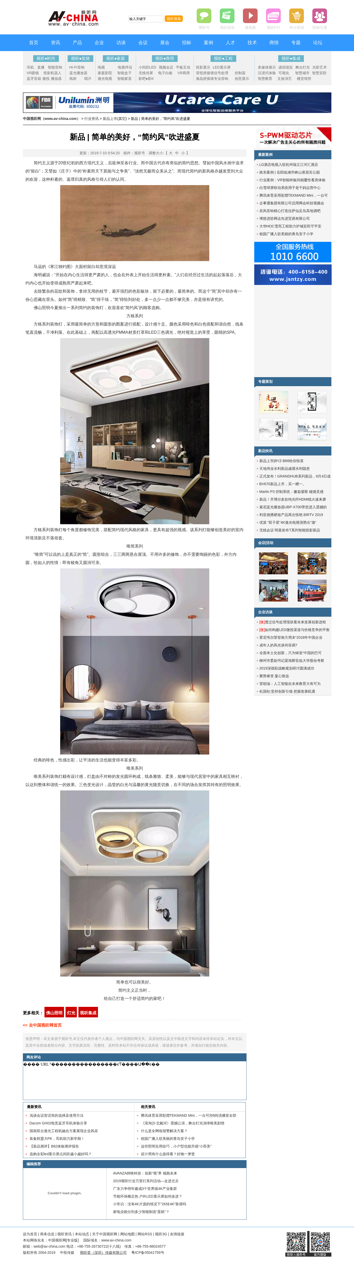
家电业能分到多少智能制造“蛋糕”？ (141, 1212)
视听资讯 (64, 1234)
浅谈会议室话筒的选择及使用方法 (57, 1115)
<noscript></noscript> (133, 1080)
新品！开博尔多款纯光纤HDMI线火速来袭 (292, 499)
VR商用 (184, 73)
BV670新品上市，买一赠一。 (282, 484)
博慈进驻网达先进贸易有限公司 (284, 218)
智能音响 (55, 67)
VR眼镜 (33, 73)
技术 (252, 42)
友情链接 (177, 1234)
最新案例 (265, 154)
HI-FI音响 (77, 67)
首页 (33, 42)
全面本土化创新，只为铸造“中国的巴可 (290, 653)
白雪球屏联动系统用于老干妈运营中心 (290, 188)
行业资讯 (91, 119)
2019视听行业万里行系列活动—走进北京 (146, 1181)
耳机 (30, 67)
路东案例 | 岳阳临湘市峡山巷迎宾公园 (289, 172)
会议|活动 (266, 543)
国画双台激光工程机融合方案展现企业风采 (64, 1131)
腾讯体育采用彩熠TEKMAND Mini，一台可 (293, 195)
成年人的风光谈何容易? (278, 645)
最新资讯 (34, 1107)
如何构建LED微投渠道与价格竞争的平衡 (294, 630)
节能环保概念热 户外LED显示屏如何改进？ (147, 1196)
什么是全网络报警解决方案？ (164, 1131)
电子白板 (165, 73)
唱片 (88, 79)
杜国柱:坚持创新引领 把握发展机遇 (287, 691)
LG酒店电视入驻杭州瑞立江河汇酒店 (288, 165)
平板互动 (183, 67)
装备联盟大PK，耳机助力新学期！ (57, 1138)
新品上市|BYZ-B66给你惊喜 (281, 461)
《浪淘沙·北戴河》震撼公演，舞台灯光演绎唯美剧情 (183, 1123)
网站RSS (145, 1234)
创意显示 (242, 79)
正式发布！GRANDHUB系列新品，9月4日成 (295, 476)
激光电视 (105, 79)
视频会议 (166, 67)
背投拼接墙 (205, 73)
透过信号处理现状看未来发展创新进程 (292, 622)
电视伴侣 (125, 67)
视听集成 (88, 1013)
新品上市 (110, 119)
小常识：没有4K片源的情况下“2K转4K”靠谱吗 (149, 1204)
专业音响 (221, 79)
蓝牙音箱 (34, 79)
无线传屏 (146, 73)
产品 (77, 42)
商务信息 (47, 1234)
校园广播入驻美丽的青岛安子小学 (168, 1138)
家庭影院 (105, 73)
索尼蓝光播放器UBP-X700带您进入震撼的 (293, 507)
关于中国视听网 (104, 1234)
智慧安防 (319, 73)
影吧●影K (146, 79)
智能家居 (124, 79)
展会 (164, 42)
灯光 (71, 1013)
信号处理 (221, 73)
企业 (99, 42)
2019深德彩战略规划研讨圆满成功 (286, 668)
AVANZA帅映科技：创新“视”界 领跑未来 (145, 1173)
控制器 (240, 73)
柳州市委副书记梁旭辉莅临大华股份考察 (291, 660)
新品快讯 (265, 451)
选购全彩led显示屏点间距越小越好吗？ (61, 1154)
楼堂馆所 (304, 79)
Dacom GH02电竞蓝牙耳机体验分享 (58, 1123)
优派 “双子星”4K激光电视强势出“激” (287, 522)
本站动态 (82, 1234)
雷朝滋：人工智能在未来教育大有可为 (290, 684)
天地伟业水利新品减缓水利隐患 (284, 468)
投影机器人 (52, 73)
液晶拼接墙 (205, 79)
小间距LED (147, 67)
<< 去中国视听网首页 (42, 1025)
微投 (46, 79)
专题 (296, 42)
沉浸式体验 (267, 73)
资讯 (55, 42)
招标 (186, 42)
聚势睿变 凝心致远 (274, 676)
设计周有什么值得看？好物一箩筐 (168, 1154)
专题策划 (265, 381)
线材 (73, 79)
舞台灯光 (302, 67)
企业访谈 (265, 612)
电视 (101, 67)
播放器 (56, 79)
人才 (230, 42)
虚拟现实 (285, 67)
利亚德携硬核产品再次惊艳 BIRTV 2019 (291, 515)
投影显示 (203, 67)
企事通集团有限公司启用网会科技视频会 (291, 203)
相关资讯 (148, 1107)
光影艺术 (319, 67)
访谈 (121, 42)
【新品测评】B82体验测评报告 (54, 1146)
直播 (40, 67)
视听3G (161, 1234)
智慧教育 (265, 79)
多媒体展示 (267, 67)
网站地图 (127, 1234)
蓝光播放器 (78, 73)
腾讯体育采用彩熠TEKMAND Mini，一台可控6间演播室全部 (189, 1115)
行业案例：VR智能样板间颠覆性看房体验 (292, 180)
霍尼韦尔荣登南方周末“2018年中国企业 (291, 637)
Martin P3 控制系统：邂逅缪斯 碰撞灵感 (291, 492)
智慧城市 (302, 73)
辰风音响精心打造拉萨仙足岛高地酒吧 (290, 211)
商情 (274, 42)
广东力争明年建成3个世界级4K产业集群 (145, 1189)
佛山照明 (54, 1013)
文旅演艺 (284, 79)
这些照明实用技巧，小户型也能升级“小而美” (176, 1146)
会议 (143, 42)
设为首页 (30, 1234)
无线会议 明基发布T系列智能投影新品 (289, 530)
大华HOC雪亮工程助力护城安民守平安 (290, 226)
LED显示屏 (222, 67)
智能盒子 (124, 73)
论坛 (317, 42)
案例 (208, 42)
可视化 (283, 73)
